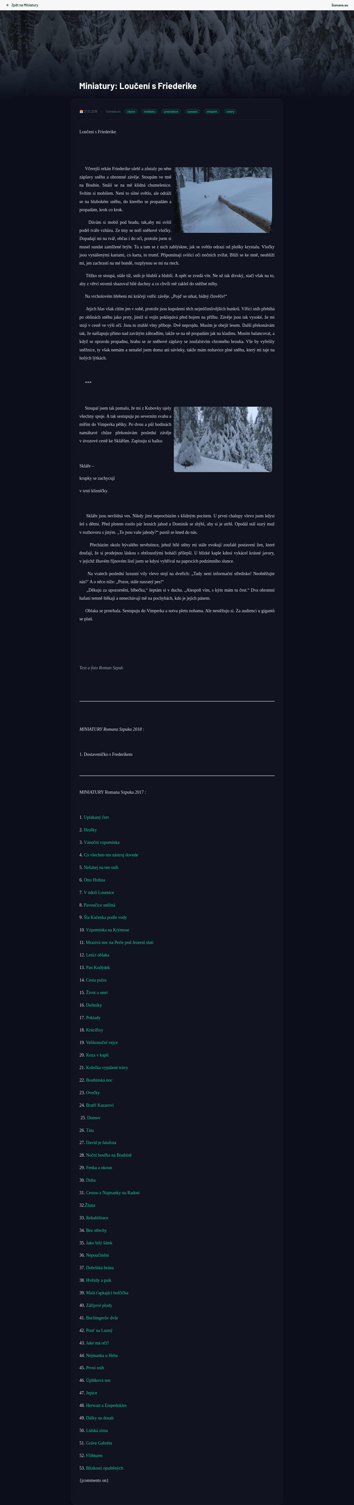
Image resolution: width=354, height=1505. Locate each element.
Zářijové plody (98, 1305)
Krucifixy (94, 1030)
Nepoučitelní (97, 1255)
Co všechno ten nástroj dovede (111, 854)
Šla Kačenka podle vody (105, 917)
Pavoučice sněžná (99, 905)
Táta (90, 1130)
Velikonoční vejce (102, 1042)
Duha (90, 1180)
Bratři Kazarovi (100, 1105)
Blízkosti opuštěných (104, 1468)
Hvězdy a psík (98, 1280)
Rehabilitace (97, 1217)
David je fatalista (101, 1142)
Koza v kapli (97, 1055)
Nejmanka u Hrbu (101, 1355)
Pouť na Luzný (99, 1330)
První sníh (95, 1367)
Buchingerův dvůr (102, 1317)
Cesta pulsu (96, 980)
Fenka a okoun (99, 1167)
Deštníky (94, 1005)
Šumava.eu (340, 5)
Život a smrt (97, 992)
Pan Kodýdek (98, 967)
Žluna (90, 1205)
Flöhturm (94, 1455)
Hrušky (91, 829)
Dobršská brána (100, 1267)
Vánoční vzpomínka (101, 842)
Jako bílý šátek (99, 1242)
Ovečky (93, 1092)
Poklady (93, 1017)
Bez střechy (96, 1230)
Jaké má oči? (97, 1343)
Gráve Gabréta (99, 1443)
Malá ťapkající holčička (107, 1292)
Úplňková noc (98, 1380)
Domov (94, 1117)
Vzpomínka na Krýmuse (107, 929)
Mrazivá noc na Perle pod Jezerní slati (119, 942)
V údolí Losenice (99, 892)
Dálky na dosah (99, 1418)
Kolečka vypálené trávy (107, 1067)
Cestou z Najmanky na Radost (113, 1192)
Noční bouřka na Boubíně (109, 1155)
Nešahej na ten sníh (101, 867)
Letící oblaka (97, 955)
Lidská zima (97, 1430)
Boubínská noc (99, 1080)
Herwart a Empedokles (106, 1405)
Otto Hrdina (94, 880)
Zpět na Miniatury (22, 5)
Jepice (91, 1392)
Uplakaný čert (96, 817)
